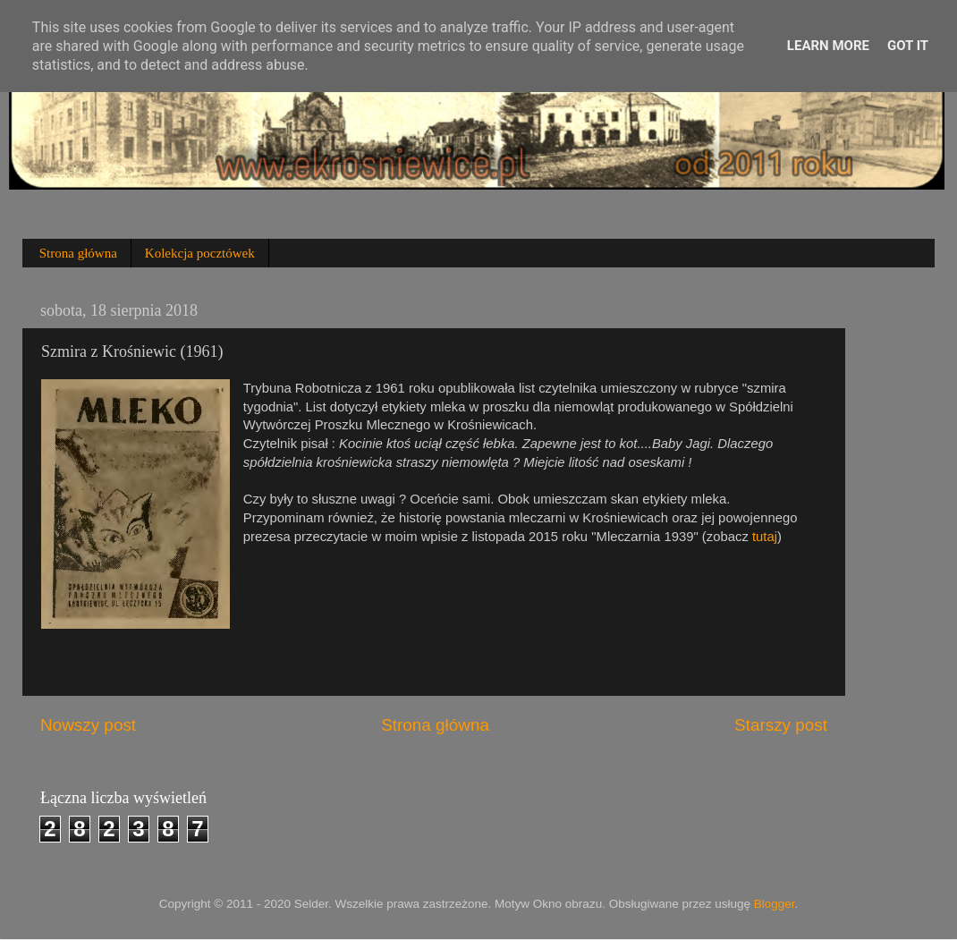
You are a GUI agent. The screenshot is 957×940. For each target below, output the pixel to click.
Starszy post (780, 725)
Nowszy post (88, 725)
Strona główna (78, 253)
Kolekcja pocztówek (200, 253)
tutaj (764, 536)
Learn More (828, 46)
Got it (907, 46)
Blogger (774, 903)
